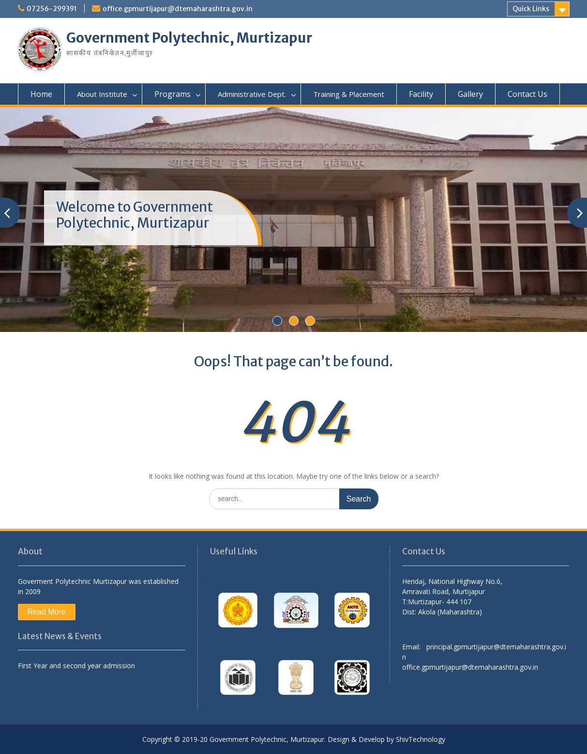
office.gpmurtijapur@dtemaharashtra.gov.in (178, 8)
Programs (172, 94)
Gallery (470, 94)
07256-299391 (52, 8)
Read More (47, 612)
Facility (421, 94)
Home (41, 94)
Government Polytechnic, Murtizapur (189, 38)
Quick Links (530, 8)
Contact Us (527, 94)
